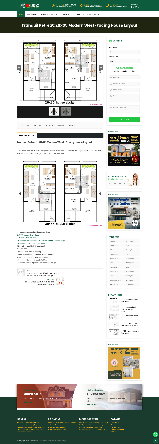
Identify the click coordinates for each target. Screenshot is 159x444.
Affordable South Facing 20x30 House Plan (33, 243)
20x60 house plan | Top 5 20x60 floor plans (128, 309)
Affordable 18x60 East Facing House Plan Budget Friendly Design (41, 240)
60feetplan (130, 276)
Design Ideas (66, 14)
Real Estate (32, 14)
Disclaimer (115, 425)
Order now (124, 119)
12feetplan (113, 241)
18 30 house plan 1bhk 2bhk (27, 238)
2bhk (127, 254)
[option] (60, 71)
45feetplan (114, 267)
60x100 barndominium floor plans (129, 332)
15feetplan (129, 241)
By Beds (79, 14)
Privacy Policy (116, 427)
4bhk (127, 267)
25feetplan (114, 254)
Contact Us (115, 422)
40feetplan (130, 263)
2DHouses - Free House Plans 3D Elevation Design (48, 441)
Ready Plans (92, 14)
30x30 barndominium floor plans (129, 300)
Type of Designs (124, 68)
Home (21, 14)
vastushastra (130, 284)
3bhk (112, 263)
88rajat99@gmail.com (59, 427)
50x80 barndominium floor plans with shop (129, 324)
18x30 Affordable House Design (28, 235)
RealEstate (114, 284)
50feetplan (114, 271)
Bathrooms (113, 57)
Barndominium (115, 280)
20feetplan (114, 250)
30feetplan (114, 258)
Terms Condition (117, 429)
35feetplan (130, 258)
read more (29, 402)
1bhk (127, 245)
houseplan (129, 280)
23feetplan (130, 250)
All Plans (114, 432)
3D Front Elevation (49, 14)
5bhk (112, 276)
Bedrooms (113, 47)
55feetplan (130, 271)
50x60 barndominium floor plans (129, 317)
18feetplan (113, 245)
